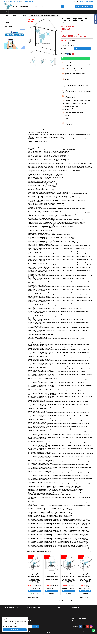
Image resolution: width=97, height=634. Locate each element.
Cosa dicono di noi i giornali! (11, 615)
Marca (78, 23)
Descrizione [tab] (30, 129)
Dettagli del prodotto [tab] (42, 129)
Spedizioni (29, 611)
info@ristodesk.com (29, 1)
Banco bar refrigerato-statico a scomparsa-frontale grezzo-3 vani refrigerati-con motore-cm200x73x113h (34, 579)
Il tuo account (55, 607)
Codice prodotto (65, 23)
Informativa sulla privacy (10, 626)
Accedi (81, 1)
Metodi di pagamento (32, 617)
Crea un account (88, 1)
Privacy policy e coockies (33, 613)
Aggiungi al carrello (82, 49)
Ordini (51, 613)
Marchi (6, 23)
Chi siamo (6, 611)
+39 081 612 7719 (14, 1)
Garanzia (29, 619)
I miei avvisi (52, 619)
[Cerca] (48, 6)
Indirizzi (51, 617)
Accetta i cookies (15, 629)
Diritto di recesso (31, 621)
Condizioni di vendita (32, 615)
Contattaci (76, 607)
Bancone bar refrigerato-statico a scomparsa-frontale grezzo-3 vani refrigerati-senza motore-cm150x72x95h (85, 579)
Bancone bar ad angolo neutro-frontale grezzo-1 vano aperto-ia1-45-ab (51, 578)
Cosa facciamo (8, 613)
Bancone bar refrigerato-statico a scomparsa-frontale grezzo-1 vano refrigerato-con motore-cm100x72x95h (68, 579)
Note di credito (53, 615)
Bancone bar (8, 19)
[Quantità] (69, 48)
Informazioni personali (55, 611)
